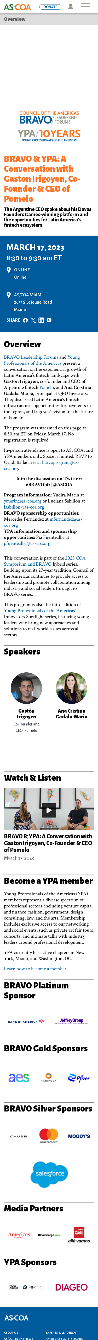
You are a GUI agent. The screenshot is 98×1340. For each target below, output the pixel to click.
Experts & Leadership (62, 1332)
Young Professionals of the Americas (42, 360)
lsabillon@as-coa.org (24, 507)
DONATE (50, 7)
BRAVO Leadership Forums (31, 357)
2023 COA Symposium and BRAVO (45, 561)
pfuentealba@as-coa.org (27, 543)
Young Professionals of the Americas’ (40, 610)
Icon (70, 6)
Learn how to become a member (35, 969)
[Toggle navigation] (85, 6)
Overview (15, 19)
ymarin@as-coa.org (23, 501)
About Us (11, 1332)
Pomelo (46, 387)
